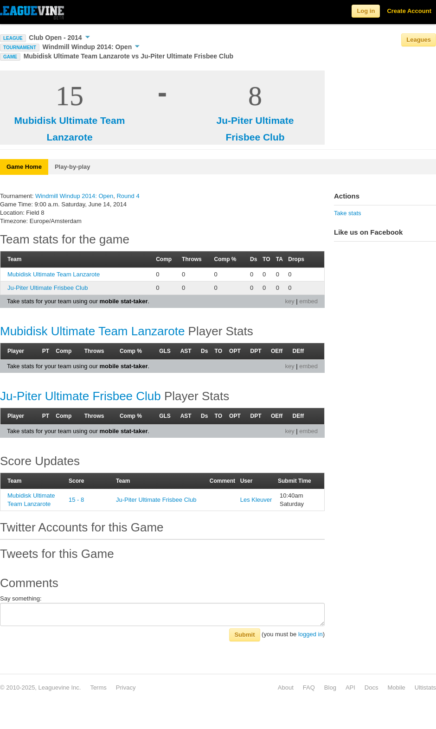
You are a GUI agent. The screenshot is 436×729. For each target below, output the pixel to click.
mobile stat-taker (123, 301)
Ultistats (425, 687)
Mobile (396, 687)
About (286, 687)
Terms (98, 687)
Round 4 (127, 195)
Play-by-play (72, 166)
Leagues (418, 39)
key (289, 301)
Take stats (347, 213)
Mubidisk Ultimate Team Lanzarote (53, 274)
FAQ (309, 687)
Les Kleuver (256, 499)
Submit (244, 634)
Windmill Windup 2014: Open (91, 47)
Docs (371, 687)
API (350, 687)
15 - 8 (76, 499)
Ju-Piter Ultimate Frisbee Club (47, 287)
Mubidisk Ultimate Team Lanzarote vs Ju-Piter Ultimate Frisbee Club (129, 56)
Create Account (409, 10)
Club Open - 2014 (59, 37)
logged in (310, 634)
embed (308, 301)
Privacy (126, 687)
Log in (366, 10)
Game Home (24, 166)
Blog (330, 687)
